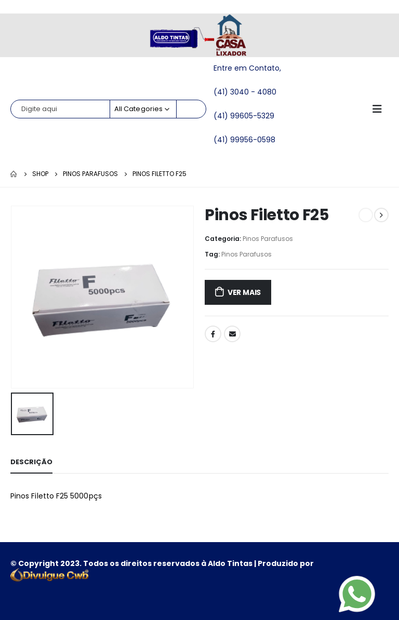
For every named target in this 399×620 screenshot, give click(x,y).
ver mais (244, 292)
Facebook (213, 334)
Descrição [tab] (31, 462)
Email (232, 334)
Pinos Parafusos (268, 238)
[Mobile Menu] (380, 109)
